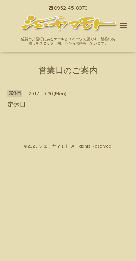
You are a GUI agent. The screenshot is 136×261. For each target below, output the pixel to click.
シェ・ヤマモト (54, 146)
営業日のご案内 (68, 70)
